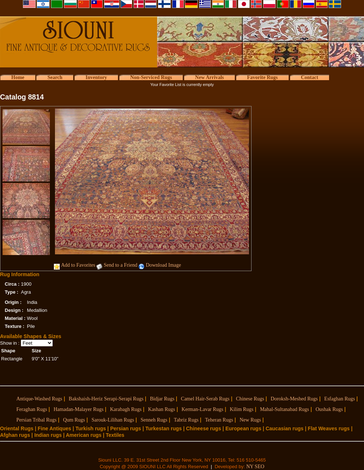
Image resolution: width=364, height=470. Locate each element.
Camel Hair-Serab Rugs (205, 399)
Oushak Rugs (329, 409)
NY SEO (255, 466)
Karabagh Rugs (126, 409)
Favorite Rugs (262, 77)
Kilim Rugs (241, 409)
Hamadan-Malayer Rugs (78, 409)
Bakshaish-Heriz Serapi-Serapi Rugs (106, 399)
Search (54, 77)
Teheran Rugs (219, 420)
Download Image (163, 265)
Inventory (96, 77)
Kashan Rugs (161, 409)
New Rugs (250, 420)
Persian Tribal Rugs (36, 420)
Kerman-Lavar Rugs (202, 409)
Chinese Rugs (250, 399)
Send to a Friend (120, 265)
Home (17, 77)
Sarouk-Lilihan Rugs (112, 420)
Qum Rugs (74, 420)
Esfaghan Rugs (339, 399)
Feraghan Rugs (31, 409)
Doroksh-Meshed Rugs (294, 399)
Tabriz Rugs (186, 420)
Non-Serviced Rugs (151, 77)
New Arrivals (209, 77)
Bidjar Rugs (162, 399)
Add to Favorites (78, 265)
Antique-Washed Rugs (39, 399)
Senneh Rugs (154, 420)
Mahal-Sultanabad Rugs (284, 409)
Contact (309, 77)
